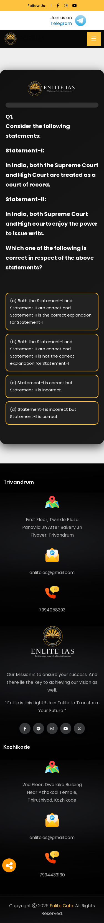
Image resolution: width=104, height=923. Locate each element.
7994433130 (52, 875)
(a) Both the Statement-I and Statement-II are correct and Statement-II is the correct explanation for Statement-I (51, 311)
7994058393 (52, 610)
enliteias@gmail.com (52, 572)
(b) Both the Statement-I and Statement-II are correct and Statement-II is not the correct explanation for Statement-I (42, 352)
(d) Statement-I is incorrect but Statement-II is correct (43, 412)
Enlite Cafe (61, 905)
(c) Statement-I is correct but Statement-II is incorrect (41, 386)
